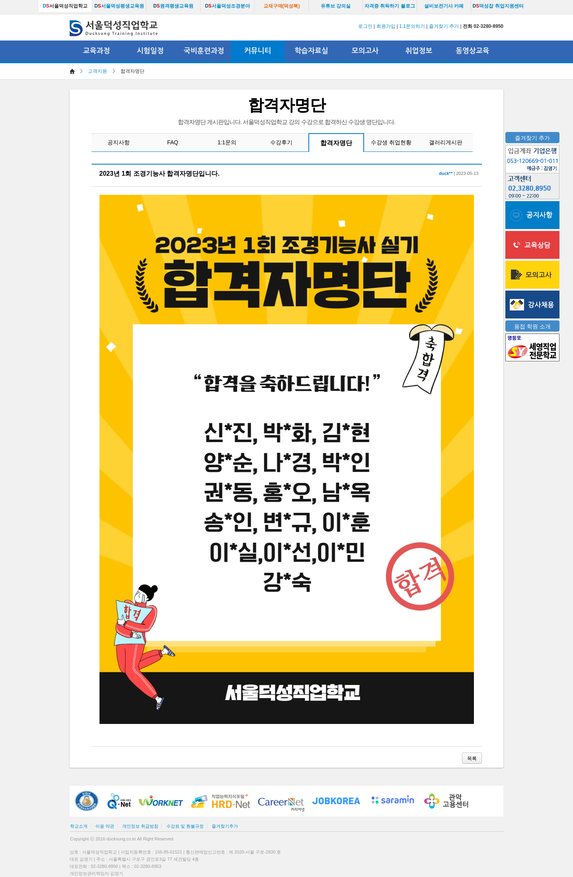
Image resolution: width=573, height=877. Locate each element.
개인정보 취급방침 (140, 826)
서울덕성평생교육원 (119, 6)
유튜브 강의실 (336, 6)
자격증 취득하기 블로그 (389, 6)
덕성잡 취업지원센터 (497, 6)
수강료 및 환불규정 (185, 826)
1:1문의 (227, 142)
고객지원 (97, 71)
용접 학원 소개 (532, 326)
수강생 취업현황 (391, 142)
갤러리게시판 (445, 142)
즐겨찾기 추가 (444, 26)
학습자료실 (311, 50)
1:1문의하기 (412, 26)
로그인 (365, 26)
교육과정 (96, 50)
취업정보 (419, 50)
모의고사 (365, 50)
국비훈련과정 (204, 50)
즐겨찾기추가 (225, 826)
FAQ (172, 142)
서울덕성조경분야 (227, 6)
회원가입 (386, 26)
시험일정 (150, 50)
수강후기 (281, 142)
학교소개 (79, 826)
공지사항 (118, 142)
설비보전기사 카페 (444, 6)
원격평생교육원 (173, 6)
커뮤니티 (257, 50)
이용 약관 (105, 826)
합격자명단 (336, 143)
